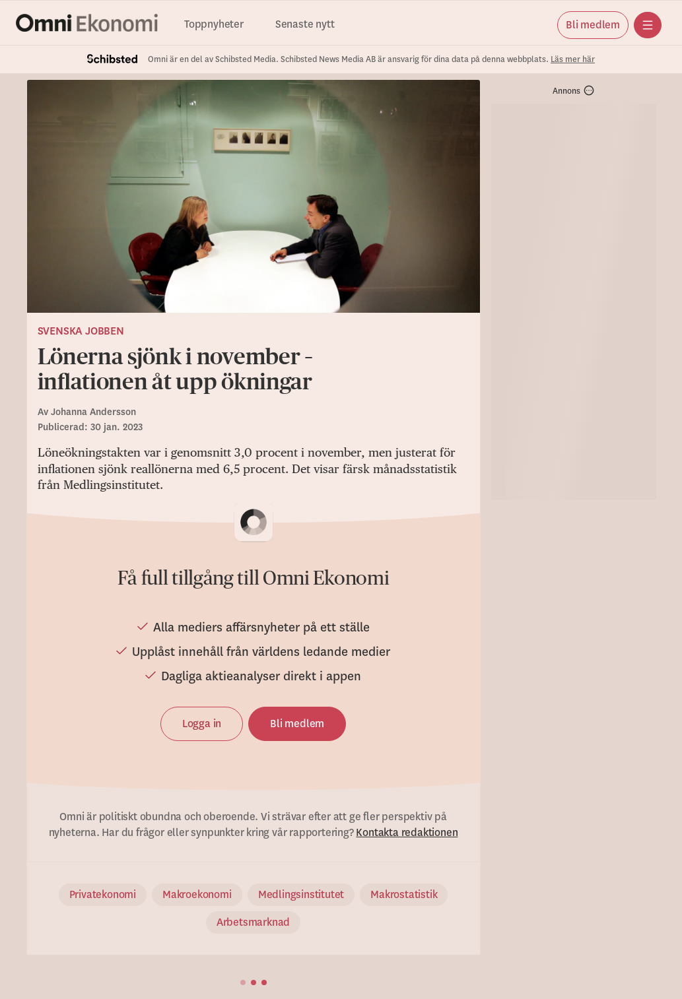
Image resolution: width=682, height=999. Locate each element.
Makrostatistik (403, 894)
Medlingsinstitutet (301, 894)
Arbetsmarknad (253, 922)
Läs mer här (573, 59)
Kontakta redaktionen (407, 832)
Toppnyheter (214, 24)
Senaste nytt (305, 24)
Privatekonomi (102, 894)
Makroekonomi (197, 894)
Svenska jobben (81, 331)
